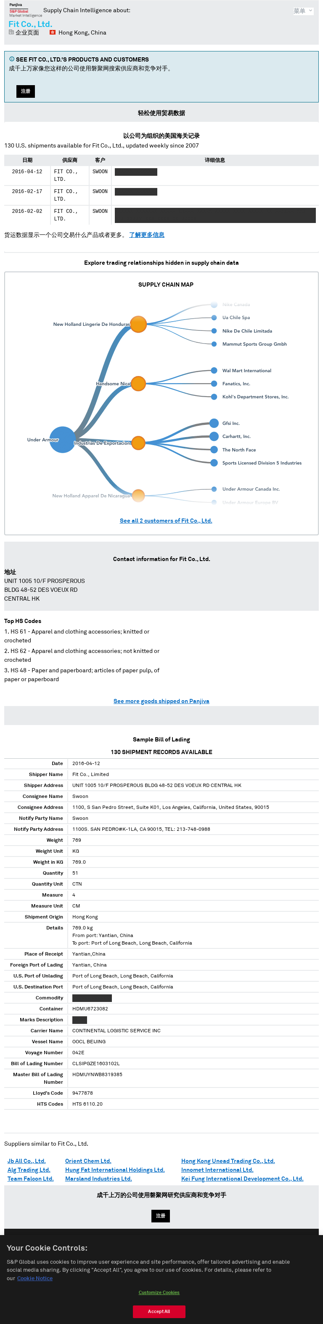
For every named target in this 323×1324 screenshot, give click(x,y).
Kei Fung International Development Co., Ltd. (242, 1179)
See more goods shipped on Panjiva (161, 701)
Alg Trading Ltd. (29, 1170)
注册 (25, 91)
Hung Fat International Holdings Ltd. (115, 1170)
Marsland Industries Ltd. (98, 1179)
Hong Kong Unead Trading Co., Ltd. (228, 1161)
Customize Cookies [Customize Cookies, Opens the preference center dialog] (159, 1302)
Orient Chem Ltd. (88, 1161)
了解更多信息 (146, 235)
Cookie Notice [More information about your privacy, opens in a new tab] (35, 1288)
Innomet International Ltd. (217, 1170)
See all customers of (166, 521)
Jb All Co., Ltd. (27, 1161)
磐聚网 (25, 10)
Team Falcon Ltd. (31, 1179)
